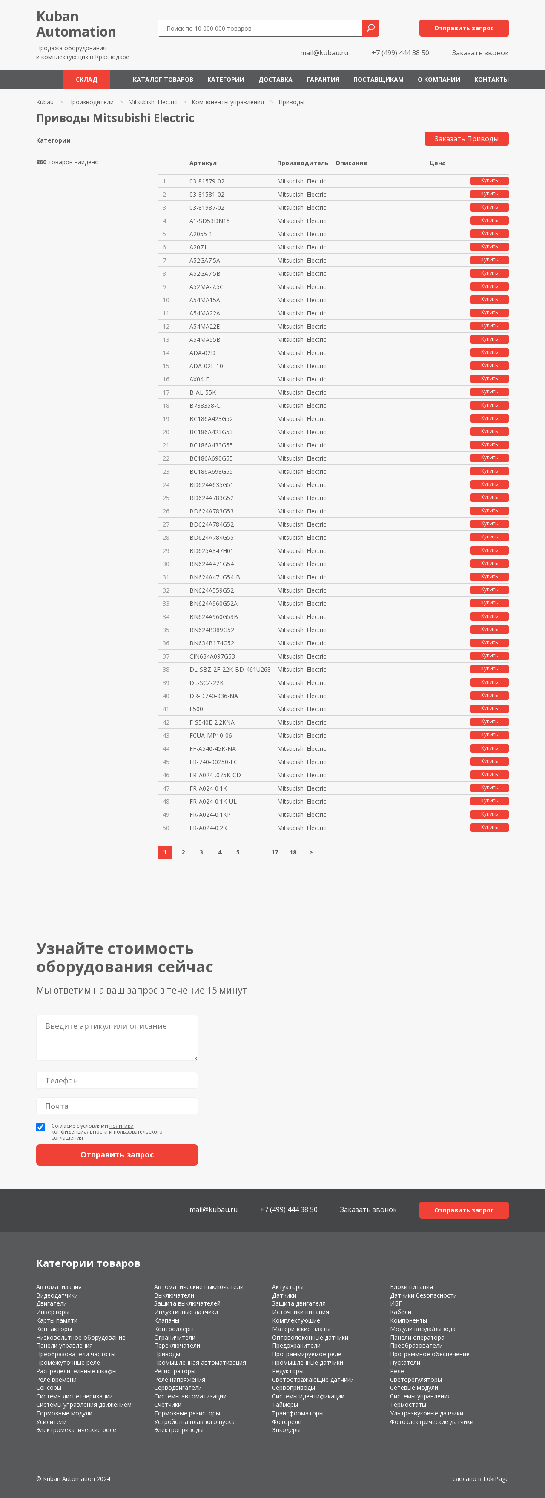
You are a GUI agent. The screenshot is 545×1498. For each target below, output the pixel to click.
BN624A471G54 (211, 564)
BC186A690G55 (211, 458)
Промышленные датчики (307, 1362)
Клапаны (166, 1320)
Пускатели (405, 1362)
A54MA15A (204, 300)
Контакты (491, 79)
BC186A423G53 (211, 432)
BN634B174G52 (211, 643)
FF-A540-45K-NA (212, 749)
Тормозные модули (64, 1413)
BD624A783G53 (211, 511)
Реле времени (56, 1379)
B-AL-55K (202, 392)
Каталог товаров (163, 79)
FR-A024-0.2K (208, 828)
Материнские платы (301, 1329)
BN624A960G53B (213, 617)
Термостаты (408, 1405)
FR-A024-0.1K (208, 788)
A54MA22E (204, 326)
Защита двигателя (299, 1303)
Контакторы (54, 1329)
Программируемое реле (306, 1354)
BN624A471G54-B (214, 577)
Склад (87, 79)
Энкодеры (286, 1430)
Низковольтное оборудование (81, 1337)
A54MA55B (205, 339)
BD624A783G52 (211, 498)
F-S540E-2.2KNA (212, 722)
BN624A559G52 (211, 590)
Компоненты (408, 1320)
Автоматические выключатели (199, 1287)
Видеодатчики (57, 1295)
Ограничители (174, 1337)
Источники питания (300, 1312)
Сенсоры (48, 1387)
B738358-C (204, 405)
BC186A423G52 (211, 419)
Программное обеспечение (430, 1354)
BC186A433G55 (211, 445)
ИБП (396, 1303)
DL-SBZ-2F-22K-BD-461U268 (230, 669)
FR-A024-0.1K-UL (213, 801)
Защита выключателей (187, 1303)
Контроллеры (174, 1329)
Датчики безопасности (423, 1295)
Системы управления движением (84, 1405)
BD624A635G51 (211, 485)
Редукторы (288, 1371)
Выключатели (174, 1295)
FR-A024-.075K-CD (215, 775)
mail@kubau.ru (324, 52)
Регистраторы (174, 1371)
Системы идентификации (308, 1396)
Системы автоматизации (190, 1396)
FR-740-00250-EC (213, 762)
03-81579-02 (206, 181)
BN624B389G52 (211, 630)
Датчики (284, 1295)
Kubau (45, 102)
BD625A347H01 (211, 551)
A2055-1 (200, 234)
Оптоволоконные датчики (310, 1337)
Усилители (51, 1422)
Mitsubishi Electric (152, 102)
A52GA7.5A (204, 260)
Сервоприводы (293, 1387)
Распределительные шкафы (76, 1371)
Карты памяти (56, 1320)
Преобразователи (416, 1345)
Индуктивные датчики (186, 1312)
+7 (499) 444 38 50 (400, 52)
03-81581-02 (206, 194)
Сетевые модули (414, 1387)
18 (293, 852)
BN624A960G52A (213, 603)
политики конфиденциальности (93, 1128)
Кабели (400, 1312)
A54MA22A (204, 313)
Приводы (167, 1354)
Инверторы (52, 1312)
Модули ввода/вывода (423, 1329)
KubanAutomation (76, 23)
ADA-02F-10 (206, 366)
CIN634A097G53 (212, 656)
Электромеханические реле (76, 1430)
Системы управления (420, 1396)
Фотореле (286, 1422)
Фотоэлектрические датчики (431, 1422)
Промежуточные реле (68, 1362)
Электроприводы (179, 1430)
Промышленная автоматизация (200, 1362)
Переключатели (177, 1345)
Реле (397, 1371)
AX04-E (199, 379)
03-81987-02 (206, 207)
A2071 (198, 247)
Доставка (275, 79)
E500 (196, 709)
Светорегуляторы (416, 1379)
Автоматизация (59, 1287)
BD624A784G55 (211, 537)
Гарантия (323, 79)
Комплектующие (296, 1320)
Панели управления (64, 1345)
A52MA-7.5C (206, 287)
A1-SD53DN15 (209, 221)
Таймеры (285, 1405)
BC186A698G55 (211, 471)
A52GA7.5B (205, 273)
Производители (91, 102)
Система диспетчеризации (74, 1396)
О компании (439, 79)
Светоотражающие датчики (313, 1379)
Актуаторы (288, 1287)
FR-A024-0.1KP (210, 815)
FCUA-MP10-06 (210, 735)
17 (274, 852)
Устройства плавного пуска (194, 1422)
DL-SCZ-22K (206, 683)
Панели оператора (417, 1337)
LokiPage (496, 1479)
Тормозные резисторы (187, 1413)
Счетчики (167, 1405)
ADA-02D (202, 353)
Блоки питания (411, 1287)
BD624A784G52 (211, 524)
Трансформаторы (298, 1413)
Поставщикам (378, 79)
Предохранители (296, 1345)
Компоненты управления (228, 102)
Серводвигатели (178, 1387)
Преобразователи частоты (75, 1354)
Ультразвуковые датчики (426, 1413)
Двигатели (51, 1303)
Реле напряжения (179, 1379)
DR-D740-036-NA (213, 696)
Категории (225, 79)
